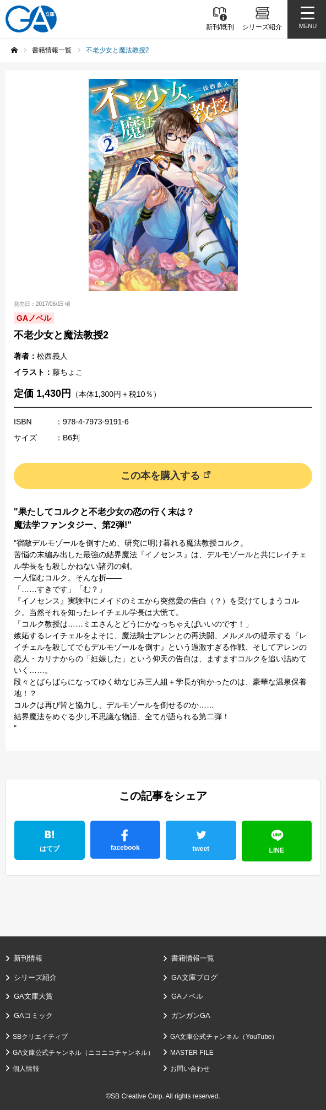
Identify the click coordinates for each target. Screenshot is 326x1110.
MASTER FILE (192, 1053)
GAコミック (33, 1015)
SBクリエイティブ (40, 1037)
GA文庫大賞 (33, 996)
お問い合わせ (190, 1069)
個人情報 (26, 1069)
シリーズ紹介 (35, 977)
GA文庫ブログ (194, 977)
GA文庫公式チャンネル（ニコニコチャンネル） (83, 1053)
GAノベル (187, 996)
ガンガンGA (190, 1015)
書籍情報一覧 (192, 958)
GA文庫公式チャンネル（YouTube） (224, 1037)
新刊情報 (28, 958)
